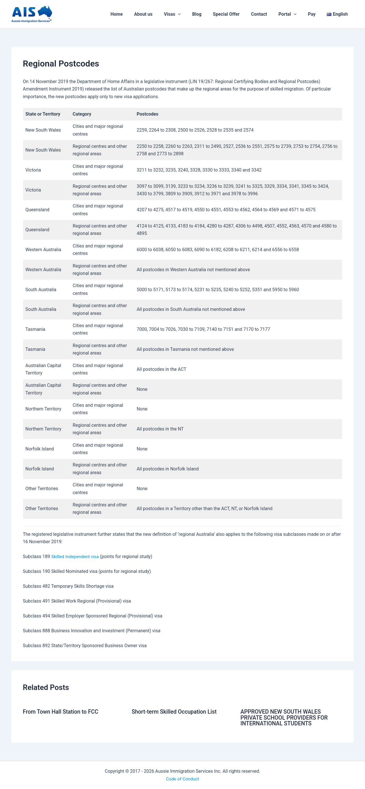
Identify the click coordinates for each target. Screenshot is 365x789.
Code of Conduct (182, 778)
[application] (193, 14)
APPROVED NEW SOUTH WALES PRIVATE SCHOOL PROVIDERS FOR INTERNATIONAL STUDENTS (285, 717)
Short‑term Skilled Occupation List (175, 711)
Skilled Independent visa (75, 556)
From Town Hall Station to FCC (62, 711)
